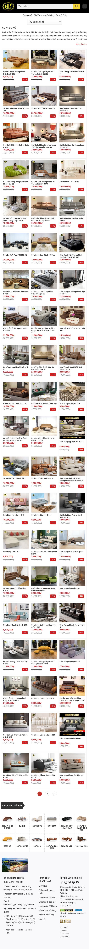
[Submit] (76, 6)
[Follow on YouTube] (77, 882)
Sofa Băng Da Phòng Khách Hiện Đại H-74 (72, 293)
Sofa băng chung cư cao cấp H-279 (43, 776)
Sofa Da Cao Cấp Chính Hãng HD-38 (14, 589)
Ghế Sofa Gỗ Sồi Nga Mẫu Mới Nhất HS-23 (15, 329)
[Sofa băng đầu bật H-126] (44, 503)
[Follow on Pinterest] (73, 882)
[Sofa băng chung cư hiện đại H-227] (72, 763)
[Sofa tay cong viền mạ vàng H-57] (16, 355)
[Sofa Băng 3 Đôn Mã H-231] (72, 724)
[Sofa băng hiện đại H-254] (72, 391)
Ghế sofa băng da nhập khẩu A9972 (71, 219)
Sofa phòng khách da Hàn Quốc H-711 (72, 626)
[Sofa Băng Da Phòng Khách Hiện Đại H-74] (72, 279)
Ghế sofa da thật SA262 (69, 182)
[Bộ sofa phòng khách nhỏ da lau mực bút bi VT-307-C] (16, 426)
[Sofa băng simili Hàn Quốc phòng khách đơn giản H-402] (72, 466)
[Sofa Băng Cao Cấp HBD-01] (16, 466)
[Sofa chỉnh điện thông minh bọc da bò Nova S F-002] (72, 242)
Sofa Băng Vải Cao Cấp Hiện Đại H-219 (44, 553)
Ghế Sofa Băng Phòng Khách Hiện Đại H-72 (70, 516)
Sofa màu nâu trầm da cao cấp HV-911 (72, 329)
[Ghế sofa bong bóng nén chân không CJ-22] (16, 169)
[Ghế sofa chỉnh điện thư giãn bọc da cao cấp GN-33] (44, 206)
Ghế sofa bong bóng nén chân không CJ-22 (15, 183)
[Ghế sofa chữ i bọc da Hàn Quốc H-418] (16, 132)
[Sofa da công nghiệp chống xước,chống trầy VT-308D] (16, 206)
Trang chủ (27, 15)
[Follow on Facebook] (62, 882)
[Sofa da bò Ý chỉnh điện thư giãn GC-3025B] (44, 426)
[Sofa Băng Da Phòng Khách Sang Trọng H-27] (44, 279)
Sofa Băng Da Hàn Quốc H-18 (42, 698)
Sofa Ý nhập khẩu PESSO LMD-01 (71, 73)
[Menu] (84, 6)
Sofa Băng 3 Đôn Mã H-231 (70, 739)
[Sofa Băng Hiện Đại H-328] (72, 576)
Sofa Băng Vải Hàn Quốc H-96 (15, 404)
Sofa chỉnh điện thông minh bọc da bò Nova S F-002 (70, 256)
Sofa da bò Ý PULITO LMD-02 (15, 255)
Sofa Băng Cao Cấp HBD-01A (43, 255)
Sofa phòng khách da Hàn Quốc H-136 (15, 293)
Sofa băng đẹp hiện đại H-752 (71, 442)
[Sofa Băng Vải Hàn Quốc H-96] (16, 391)
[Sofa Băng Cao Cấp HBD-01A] (44, 242)
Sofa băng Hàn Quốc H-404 (42, 478)
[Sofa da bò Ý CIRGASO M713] (44, 96)
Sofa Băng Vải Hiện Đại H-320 (43, 735)
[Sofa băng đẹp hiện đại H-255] (16, 612)
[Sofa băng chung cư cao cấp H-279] (44, 763)
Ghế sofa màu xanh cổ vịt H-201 (44, 404)
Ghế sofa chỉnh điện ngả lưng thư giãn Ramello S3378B (43, 146)
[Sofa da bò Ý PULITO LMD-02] (16, 242)
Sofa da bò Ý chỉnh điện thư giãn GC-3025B (42, 439)
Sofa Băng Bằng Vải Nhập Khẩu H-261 (15, 776)
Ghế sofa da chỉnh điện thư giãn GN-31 (70, 109)
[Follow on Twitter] (69, 882)
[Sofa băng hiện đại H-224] (72, 649)
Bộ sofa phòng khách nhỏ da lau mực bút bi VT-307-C (14, 439)
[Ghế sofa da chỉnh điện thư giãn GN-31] (72, 96)
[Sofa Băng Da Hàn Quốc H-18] (44, 686)
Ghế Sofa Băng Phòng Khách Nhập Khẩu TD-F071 (14, 699)
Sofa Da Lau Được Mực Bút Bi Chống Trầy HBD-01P (42, 663)
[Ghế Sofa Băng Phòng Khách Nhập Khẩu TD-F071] (16, 686)
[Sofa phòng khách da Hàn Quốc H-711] (72, 612)
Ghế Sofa (38, 15)
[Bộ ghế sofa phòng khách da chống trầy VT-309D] (44, 169)
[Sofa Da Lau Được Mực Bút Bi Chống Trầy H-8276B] (44, 59)
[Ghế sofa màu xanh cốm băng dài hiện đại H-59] (44, 576)
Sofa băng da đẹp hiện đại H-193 (71, 553)
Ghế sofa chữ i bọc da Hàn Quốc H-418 (16, 146)
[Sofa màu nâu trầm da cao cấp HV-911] (72, 316)
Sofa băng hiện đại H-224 (69, 662)
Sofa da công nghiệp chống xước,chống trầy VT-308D (14, 219)
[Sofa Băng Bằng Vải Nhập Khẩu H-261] (16, 763)
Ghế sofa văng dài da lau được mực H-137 (71, 146)
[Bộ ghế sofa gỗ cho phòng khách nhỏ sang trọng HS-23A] (72, 686)
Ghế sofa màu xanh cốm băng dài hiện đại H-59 (43, 589)
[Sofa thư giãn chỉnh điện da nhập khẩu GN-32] (44, 355)
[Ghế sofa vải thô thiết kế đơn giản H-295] (16, 722)
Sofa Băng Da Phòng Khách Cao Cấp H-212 (44, 626)
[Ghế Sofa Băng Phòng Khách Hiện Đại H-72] (72, 503)
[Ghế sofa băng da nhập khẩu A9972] (72, 206)
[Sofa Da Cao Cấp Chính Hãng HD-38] (16, 576)
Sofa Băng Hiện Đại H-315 (13, 515)
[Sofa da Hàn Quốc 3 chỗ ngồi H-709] (16, 96)
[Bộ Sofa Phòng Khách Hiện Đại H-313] (16, 649)
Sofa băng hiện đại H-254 (69, 404)
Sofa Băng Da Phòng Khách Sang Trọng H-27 (42, 293)
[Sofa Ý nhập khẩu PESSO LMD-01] (72, 59)
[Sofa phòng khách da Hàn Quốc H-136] (16, 279)
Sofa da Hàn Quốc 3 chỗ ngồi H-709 (16, 109)
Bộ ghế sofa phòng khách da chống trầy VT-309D (42, 183)
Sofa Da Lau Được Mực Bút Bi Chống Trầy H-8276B (42, 73)
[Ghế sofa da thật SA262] (72, 169)
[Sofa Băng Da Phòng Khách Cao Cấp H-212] (44, 612)
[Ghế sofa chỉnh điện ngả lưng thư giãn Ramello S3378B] (44, 132)
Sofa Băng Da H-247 (11, 552)
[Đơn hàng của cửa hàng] (44, 22)
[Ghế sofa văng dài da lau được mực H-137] (72, 132)
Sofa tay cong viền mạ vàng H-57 (15, 368)
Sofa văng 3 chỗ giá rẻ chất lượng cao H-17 (70, 368)
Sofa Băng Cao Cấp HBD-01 (14, 478)
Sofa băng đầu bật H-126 (41, 515)
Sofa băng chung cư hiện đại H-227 (71, 776)
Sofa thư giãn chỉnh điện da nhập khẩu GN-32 (42, 368)
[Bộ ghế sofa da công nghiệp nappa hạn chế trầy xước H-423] (44, 316)
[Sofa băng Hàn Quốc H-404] (44, 466)
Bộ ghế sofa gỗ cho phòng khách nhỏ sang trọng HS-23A (71, 699)
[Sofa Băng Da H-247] (16, 539)
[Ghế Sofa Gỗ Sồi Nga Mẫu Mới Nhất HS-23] (16, 316)
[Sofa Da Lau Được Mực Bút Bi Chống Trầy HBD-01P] (44, 649)
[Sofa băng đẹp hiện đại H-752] (72, 427)
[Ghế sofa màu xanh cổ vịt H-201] (44, 391)
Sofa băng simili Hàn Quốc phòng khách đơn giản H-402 (71, 479)
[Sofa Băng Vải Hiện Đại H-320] (44, 722)
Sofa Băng (49, 15)
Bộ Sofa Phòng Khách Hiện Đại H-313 (15, 663)
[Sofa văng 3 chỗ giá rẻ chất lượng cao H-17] (72, 355)
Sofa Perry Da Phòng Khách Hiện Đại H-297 (14, 73)
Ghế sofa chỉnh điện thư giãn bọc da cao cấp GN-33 (43, 219)
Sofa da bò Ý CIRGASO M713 (43, 108)
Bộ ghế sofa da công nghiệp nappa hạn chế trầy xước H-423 (42, 330)
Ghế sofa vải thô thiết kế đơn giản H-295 (15, 736)
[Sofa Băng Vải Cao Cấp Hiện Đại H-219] (44, 539)
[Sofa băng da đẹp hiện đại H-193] (72, 539)
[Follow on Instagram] (65, 882)
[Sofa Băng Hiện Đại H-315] (16, 503)
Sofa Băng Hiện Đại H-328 (69, 588)
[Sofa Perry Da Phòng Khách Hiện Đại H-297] (16, 59)
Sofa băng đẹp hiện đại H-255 (15, 625)
